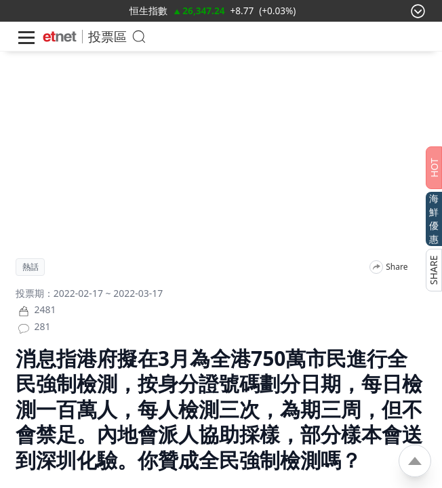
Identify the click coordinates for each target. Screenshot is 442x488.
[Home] (60, 36)
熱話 (30, 267)
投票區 (107, 36)
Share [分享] (396, 267)
